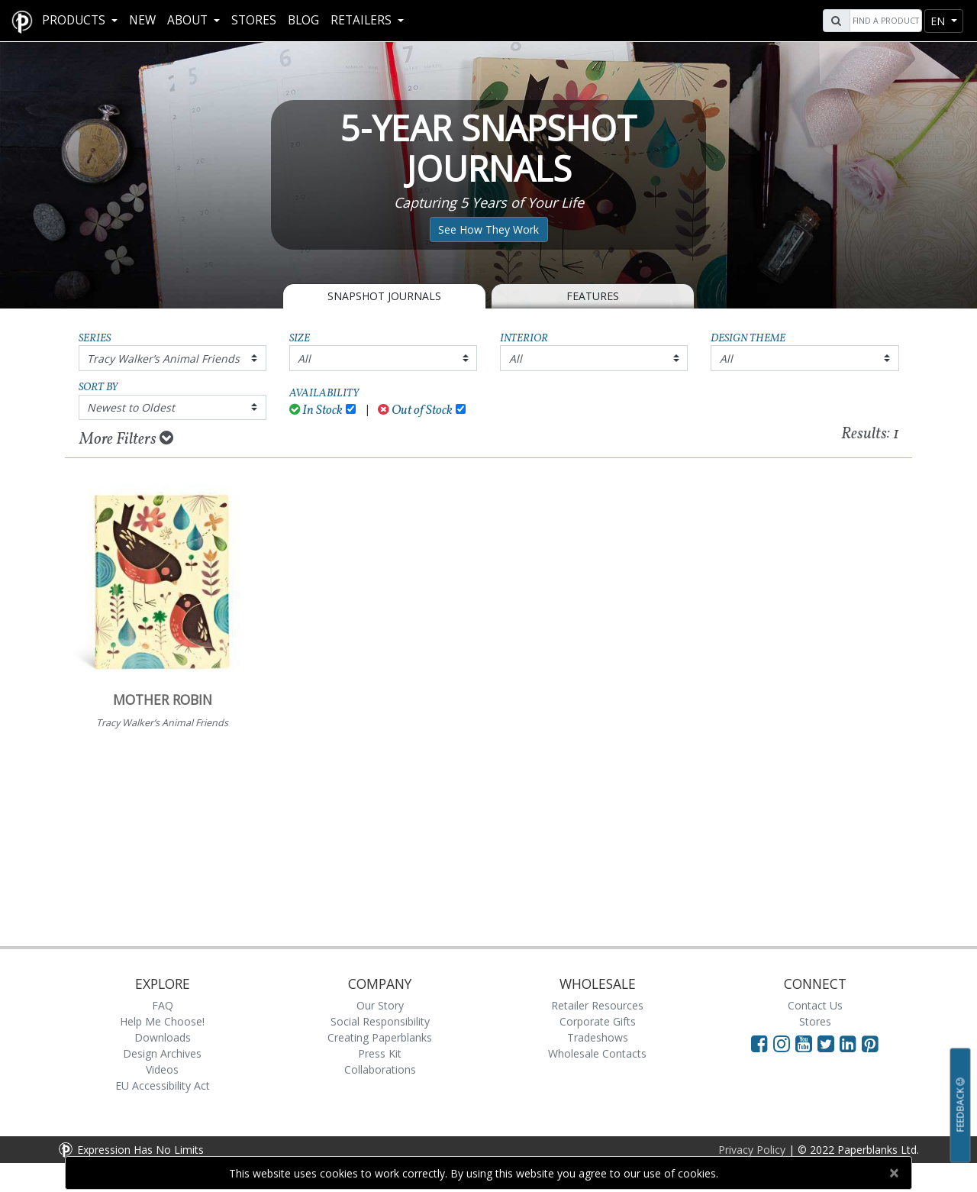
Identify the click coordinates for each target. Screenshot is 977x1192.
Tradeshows (597, 1037)
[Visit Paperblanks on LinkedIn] (851, 1043)
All (304, 358)
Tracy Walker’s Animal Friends (163, 358)
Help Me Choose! (162, 1021)
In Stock (316, 410)
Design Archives (162, 1053)
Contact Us (815, 1005)
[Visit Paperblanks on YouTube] (806, 1043)
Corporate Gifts (597, 1021)
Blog (303, 20)
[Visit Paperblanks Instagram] (781, 1043)
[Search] (884, 20)
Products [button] (75, 20)
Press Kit (379, 1053)
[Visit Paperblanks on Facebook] (759, 1043)
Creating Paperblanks (379, 1037)
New (142, 20)
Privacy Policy (751, 1149)
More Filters (126, 439)
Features (592, 296)
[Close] (893, 1173)
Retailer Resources (597, 1005)
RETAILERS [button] (363, 20)
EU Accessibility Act (162, 1085)
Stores (253, 20)
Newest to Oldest (131, 407)
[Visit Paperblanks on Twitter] (828, 1043)
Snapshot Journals (384, 296)
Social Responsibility (380, 1021)
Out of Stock (415, 410)
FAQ (162, 1005)
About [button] (189, 20)
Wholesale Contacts (597, 1053)
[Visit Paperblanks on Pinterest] (870, 1043)
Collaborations (380, 1069)
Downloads (162, 1037)
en (939, 21)
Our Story (380, 1005)
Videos (162, 1069)
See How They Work (488, 229)
